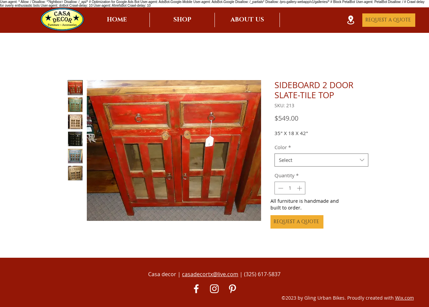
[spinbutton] (290, 188)
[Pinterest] (232, 289)
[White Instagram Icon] (214, 289)
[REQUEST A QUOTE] (388, 20)
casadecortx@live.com (210, 274)
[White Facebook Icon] (196, 289)
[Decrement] (280, 188)
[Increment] (300, 188)
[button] (182, 20)
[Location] (351, 20)
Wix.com (404, 298)
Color (282, 147)
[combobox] (321, 160)
